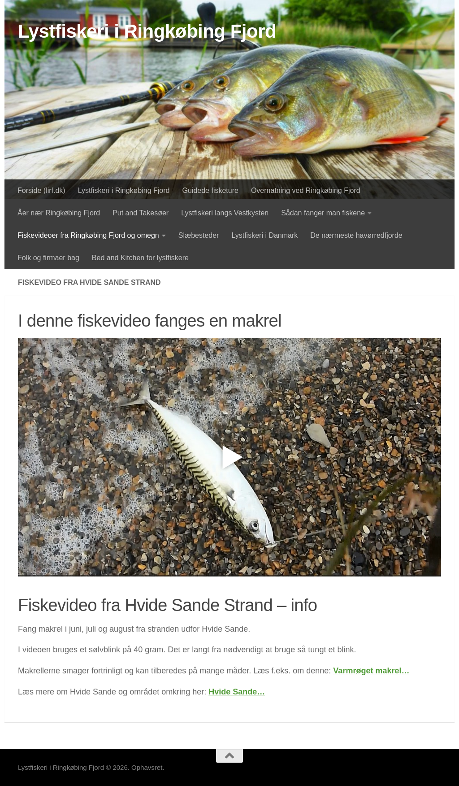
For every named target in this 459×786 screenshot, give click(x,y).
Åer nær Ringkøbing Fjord (58, 213)
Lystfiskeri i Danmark (264, 235)
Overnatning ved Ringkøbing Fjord (305, 190)
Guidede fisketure (210, 190)
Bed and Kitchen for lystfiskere (140, 258)
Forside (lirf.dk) (41, 190)
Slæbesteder (198, 235)
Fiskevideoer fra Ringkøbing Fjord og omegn (88, 235)
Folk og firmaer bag (48, 258)
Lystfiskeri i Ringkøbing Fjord (147, 31)
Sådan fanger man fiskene (323, 213)
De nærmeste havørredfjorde (356, 235)
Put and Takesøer (141, 213)
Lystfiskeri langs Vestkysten (224, 213)
